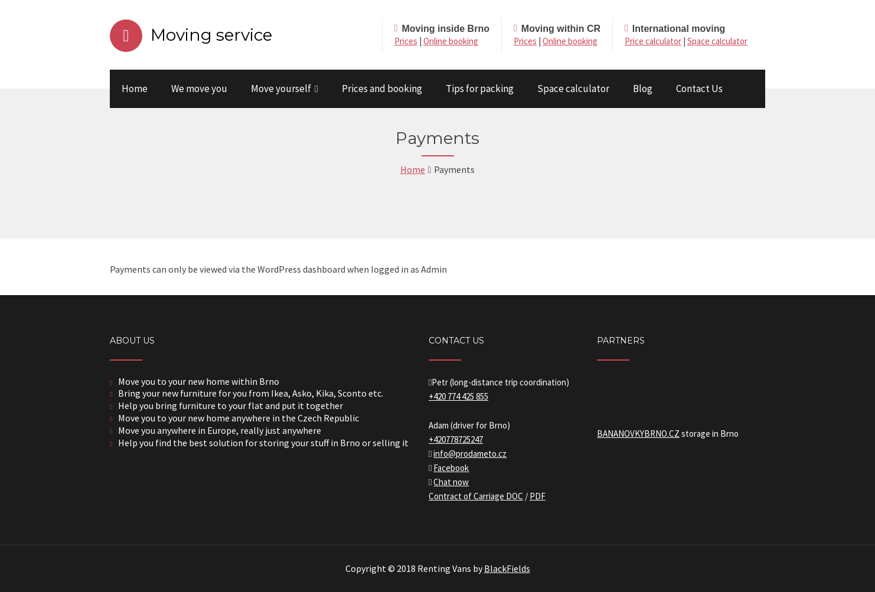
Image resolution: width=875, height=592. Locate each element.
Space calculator (717, 41)
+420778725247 (456, 439)
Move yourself (281, 88)
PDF (538, 496)
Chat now (451, 482)
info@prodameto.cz (470, 453)
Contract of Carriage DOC (476, 496)
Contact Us (699, 88)
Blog (642, 88)
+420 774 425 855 (458, 396)
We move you (199, 88)
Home (135, 88)
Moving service (211, 35)
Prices (405, 41)
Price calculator (653, 41)
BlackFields (507, 568)
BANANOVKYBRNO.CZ (638, 433)
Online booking (450, 41)
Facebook (451, 467)
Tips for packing (480, 88)
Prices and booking (382, 88)
